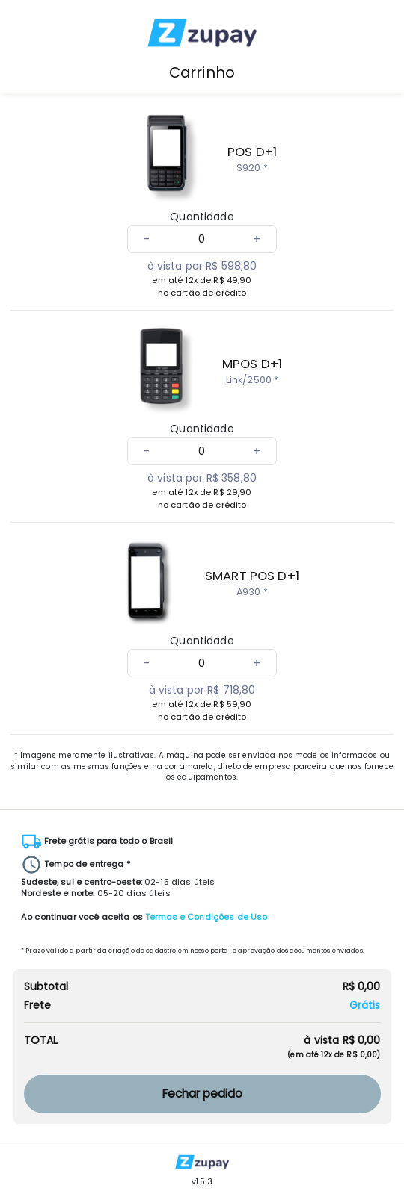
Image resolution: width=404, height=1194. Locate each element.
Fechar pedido (202, 1093)
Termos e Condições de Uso (206, 917)
